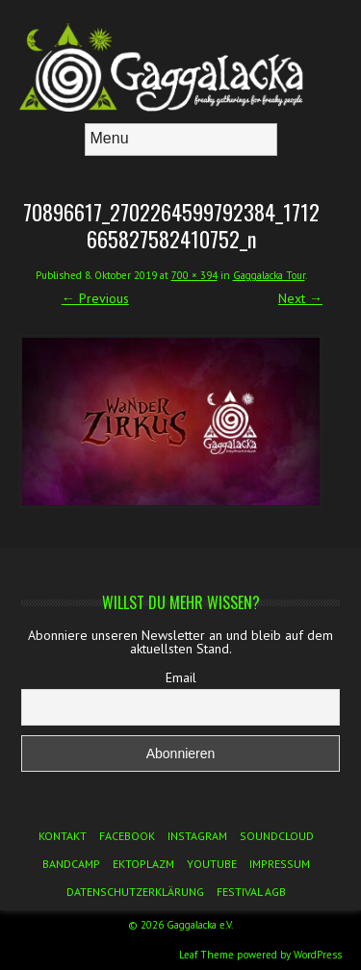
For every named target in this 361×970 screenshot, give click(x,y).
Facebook (127, 836)
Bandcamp (71, 863)
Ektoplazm (143, 863)
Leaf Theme (206, 954)
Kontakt (63, 836)
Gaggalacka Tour (269, 275)
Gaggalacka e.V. (200, 925)
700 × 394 (194, 275)
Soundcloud (277, 836)
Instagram (197, 836)
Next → (300, 298)
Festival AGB (251, 891)
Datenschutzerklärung (135, 891)
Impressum (279, 863)
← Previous (95, 298)
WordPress (318, 954)
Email (181, 677)
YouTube (212, 863)
